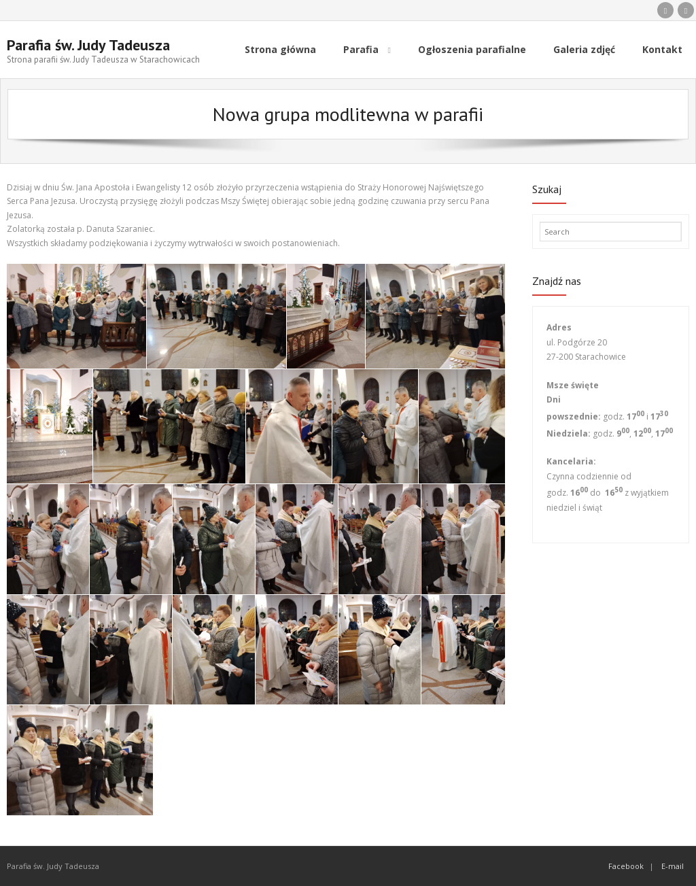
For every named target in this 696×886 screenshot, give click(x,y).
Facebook (626, 866)
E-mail (672, 866)
